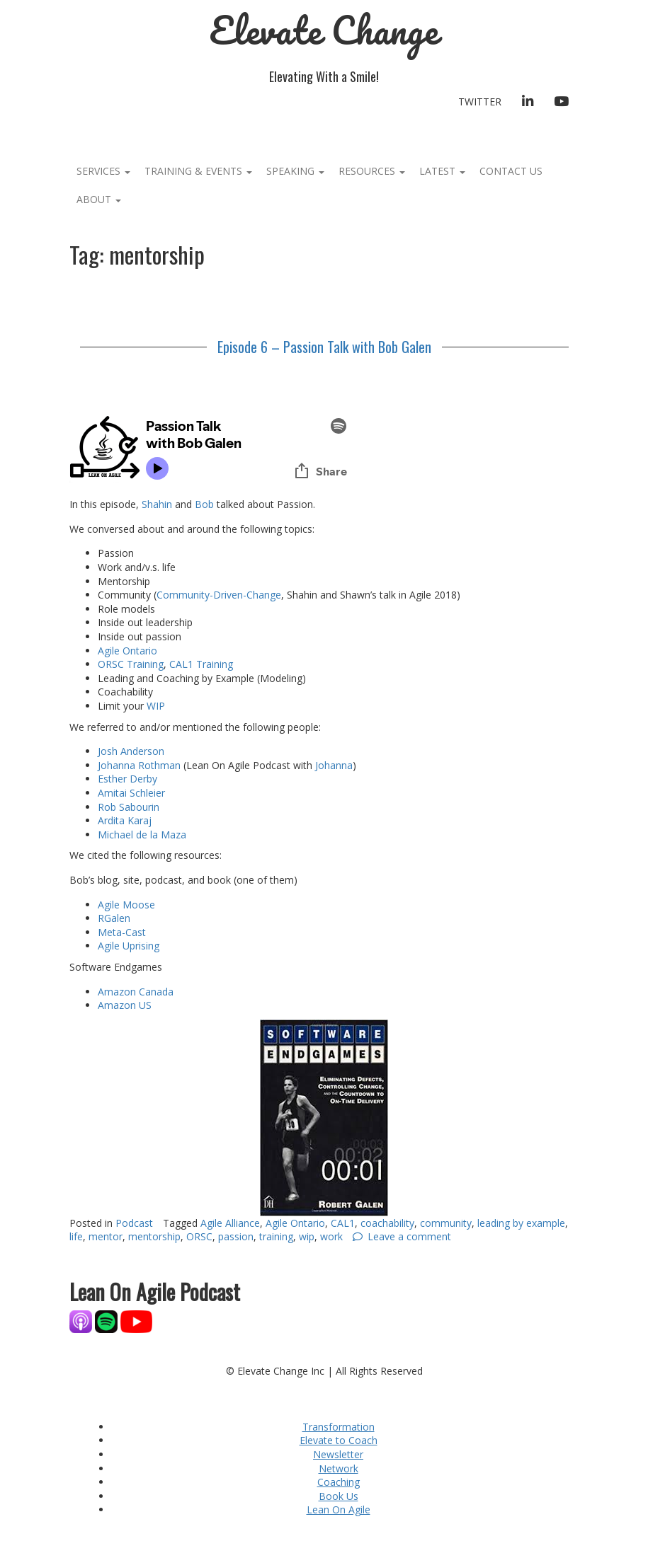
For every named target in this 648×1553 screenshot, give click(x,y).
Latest (442, 171)
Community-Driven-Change (219, 594)
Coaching (338, 1482)
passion (236, 1236)
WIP (156, 705)
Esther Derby (127, 778)
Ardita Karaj (125, 820)
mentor (106, 1236)
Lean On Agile (338, 1509)
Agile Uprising (128, 945)
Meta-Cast (122, 932)
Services (103, 171)
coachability (387, 1223)
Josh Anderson (131, 751)
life (76, 1236)
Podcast (134, 1223)
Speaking (295, 171)
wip (306, 1236)
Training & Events (198, 171)
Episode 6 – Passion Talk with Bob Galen (324, 346)
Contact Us (510, 171)
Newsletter (338, 1454)
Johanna (334, 765)
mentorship (154, 1236)
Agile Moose (126, 904)
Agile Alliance (230, 1223)
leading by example (521, 1223)
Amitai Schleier (131, 792)
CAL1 (343, 1223)
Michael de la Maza (142, 834)
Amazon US (125, 1005)
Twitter (479, 101)
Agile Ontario (129, 650)
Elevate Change (324, 30)
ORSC (199, 1236)
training (276, 1236)
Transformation (338, 1426)
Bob (204, 504)
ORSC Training (131, 664)
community (446, 1223)
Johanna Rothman (139, 765)
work (331, 1236)
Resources (372, 171)
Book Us (338, 1496)
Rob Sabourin (128, 807)
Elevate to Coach (338, 1440)
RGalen (115, 918)
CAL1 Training (201, 664)
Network (338, 1468)
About (98, 199)
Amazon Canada (136, 991)
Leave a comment (409, 1236)
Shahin (158, 504)
